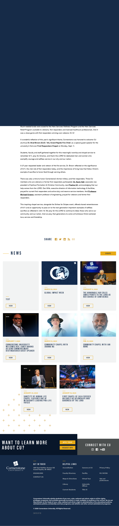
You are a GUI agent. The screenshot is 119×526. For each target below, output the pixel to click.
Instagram (92, 449)
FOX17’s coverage (73, 120)
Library (65, 484)
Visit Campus (95, 2)
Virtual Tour (86, 478)
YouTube (102, 449)
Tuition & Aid (96, 7)
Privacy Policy (105, 468)
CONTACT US (38, 477)
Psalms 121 (73, 185)
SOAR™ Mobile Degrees (9, 2)
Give (48, 2)
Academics (49, 7)
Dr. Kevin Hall (78, 182)
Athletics (32, 2)
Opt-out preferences (104, 479)
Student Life (79, 7)
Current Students (69, 489)
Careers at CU (87, 468)
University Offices (86, 485)
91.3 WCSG (104, 473)
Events (108, 253)
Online (110, 7)
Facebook (97, 449)
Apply (111, 2)
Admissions (64, 7)
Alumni (41, 2)
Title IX (84, 489)
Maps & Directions (70, 478)
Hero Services (38, 87)
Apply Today (67, 442)
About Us (23, 2)
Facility (85, 473)
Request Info (67, 447)
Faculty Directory (69, 473)
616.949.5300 (80, 1)
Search (116, 7)
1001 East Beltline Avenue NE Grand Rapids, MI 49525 (44, 469)
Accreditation (68, 468)
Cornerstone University (16, 466)
